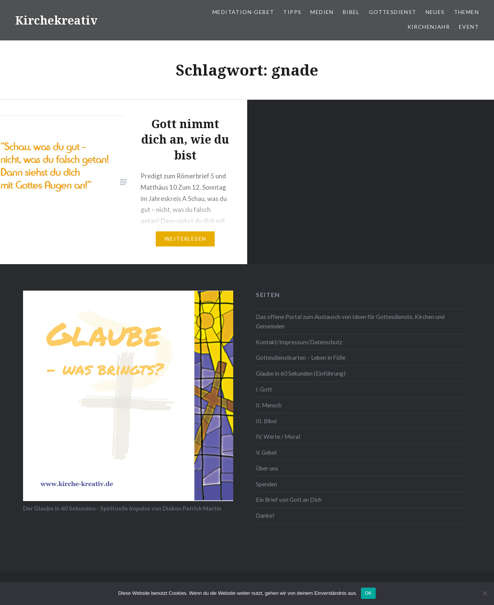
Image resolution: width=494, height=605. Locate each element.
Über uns (267, 468)
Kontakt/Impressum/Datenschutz (299, 342)
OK (368, 593)
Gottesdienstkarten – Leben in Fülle (300, 357)
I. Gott (264, 389)
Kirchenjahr (428, 26)
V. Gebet (266, 452)
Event (469, 26)
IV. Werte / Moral (278, 436)
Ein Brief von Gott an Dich (289, 499)
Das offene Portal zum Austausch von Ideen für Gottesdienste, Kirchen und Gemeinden (350, 321)
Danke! (265, 515)
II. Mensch (269, 405)
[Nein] (484, 593)
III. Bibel (266, 421)
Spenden (266, 484)
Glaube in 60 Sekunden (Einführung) (300, 373)
